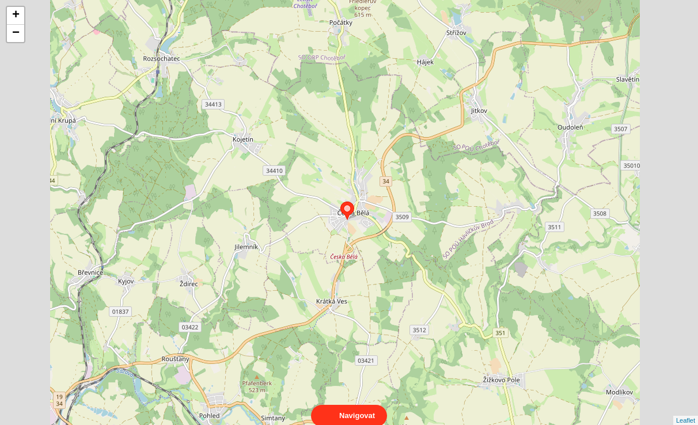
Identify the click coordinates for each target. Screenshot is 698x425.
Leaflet (685, 410)
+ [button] (16, 15)
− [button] (16, 33)
